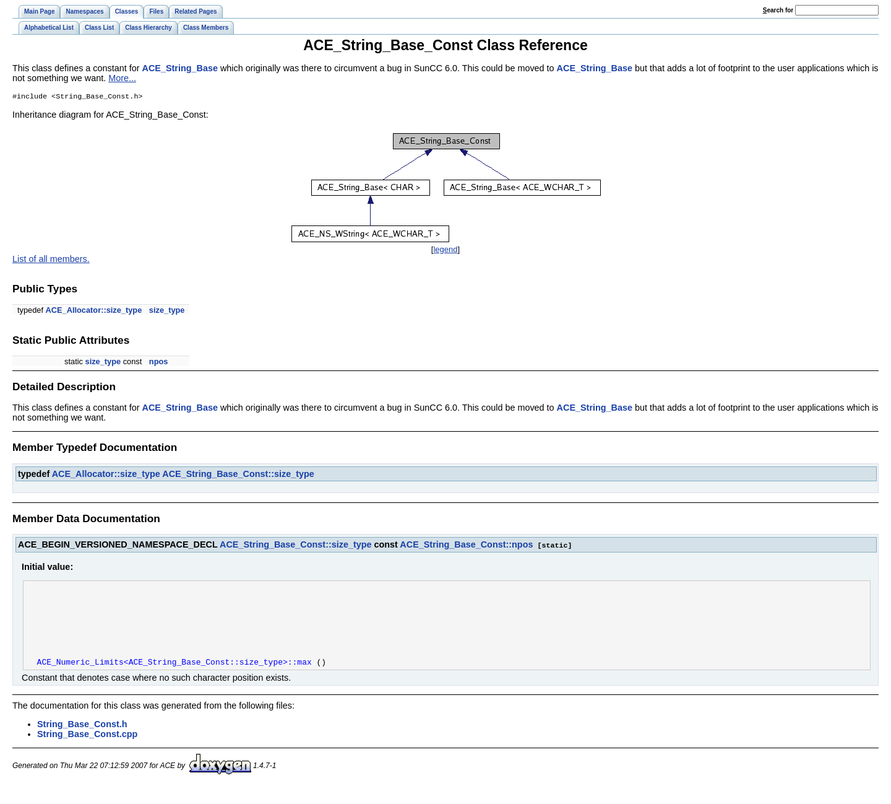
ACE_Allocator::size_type (94, 311)
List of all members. (51, 260)
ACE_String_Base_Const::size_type (238, 475)
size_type (167, 311)
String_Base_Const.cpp (87, 751)
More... (122, 78)
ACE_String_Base (180, 68)
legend (445, 250)
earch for (778, 10)
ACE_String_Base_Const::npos (466, 546)
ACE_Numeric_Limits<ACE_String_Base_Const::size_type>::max (174, 678)
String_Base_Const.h (82, 741)
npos (158, 362)
